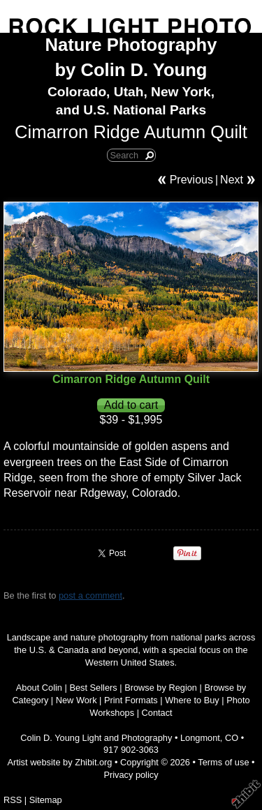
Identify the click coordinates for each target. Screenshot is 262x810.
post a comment (90, 595)
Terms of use (223, 762)
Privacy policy (130, 775)
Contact (157, 712)
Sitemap (45, 800)
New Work (76, 700)
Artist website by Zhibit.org (59, 762)
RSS (12, 800)
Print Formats (131, 700)
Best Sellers (93, 687)
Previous (191, 180)
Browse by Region (160, 687)
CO (231, 738)
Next (231, 180)
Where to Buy (192, 700)
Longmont (200, 738)
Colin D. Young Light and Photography (96, 738)
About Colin (39, 687)
